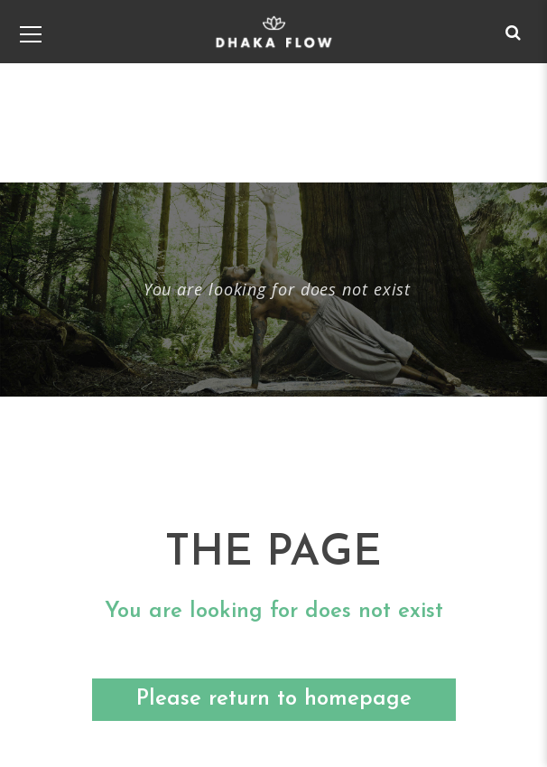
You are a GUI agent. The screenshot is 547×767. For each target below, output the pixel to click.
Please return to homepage (274, 699)
